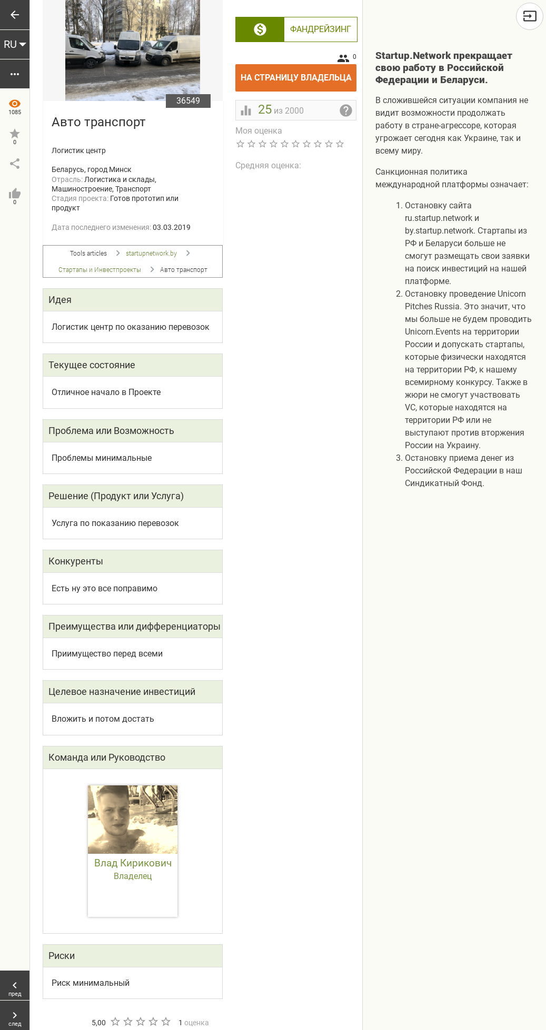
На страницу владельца (299, 73)
